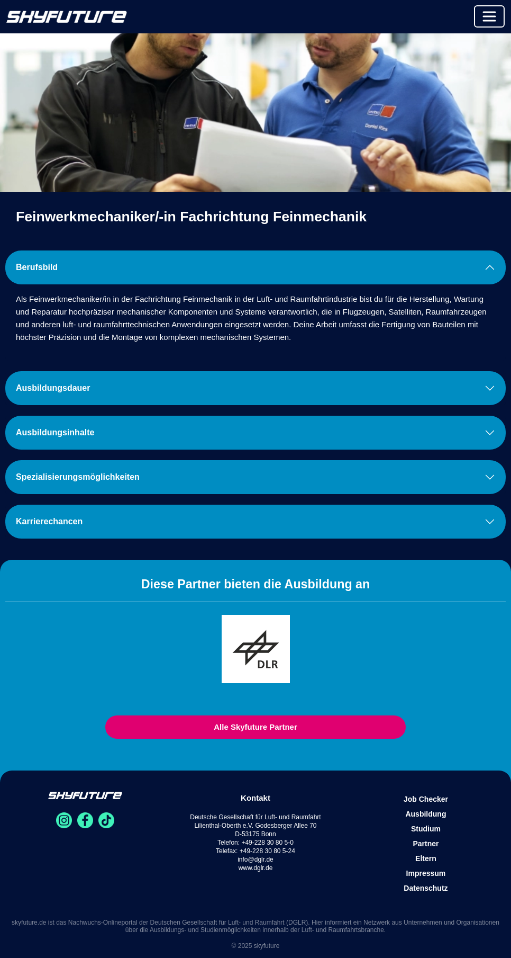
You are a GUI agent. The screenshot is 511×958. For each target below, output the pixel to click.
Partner (426, 843)
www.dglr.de (256, 868)
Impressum (426, 873)
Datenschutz (426, 888)
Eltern (425, 858)
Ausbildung (425, 814)
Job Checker (426, 799)
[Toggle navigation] (489, 16)
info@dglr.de (255, 859)
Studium (426, 829)
